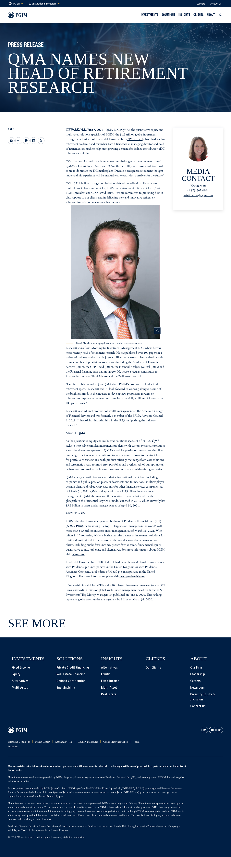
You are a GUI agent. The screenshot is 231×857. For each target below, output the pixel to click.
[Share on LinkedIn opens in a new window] (33, 140)
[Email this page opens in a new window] (11, 140)
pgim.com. (78, 554)
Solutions (168, 15)
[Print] (26, 140)
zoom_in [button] (157, 330)
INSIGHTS (184, 15)
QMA (155, 441)
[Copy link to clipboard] (18, 140)
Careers (201, 3)
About (211, 15)
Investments (149, 15)
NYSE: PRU (135, 139)
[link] (204, 730)
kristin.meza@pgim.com (198, 195)
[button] (16, 3)
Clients (198, 15)
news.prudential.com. (132, 576)
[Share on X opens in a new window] (41, 140)
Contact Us (216, 3)
